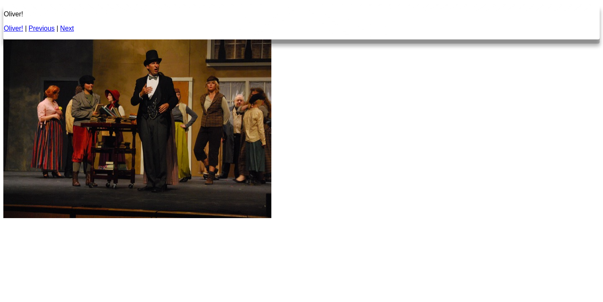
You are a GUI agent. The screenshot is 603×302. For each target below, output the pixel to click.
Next (67, 28)
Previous (41, 28)
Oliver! (13, 28)
